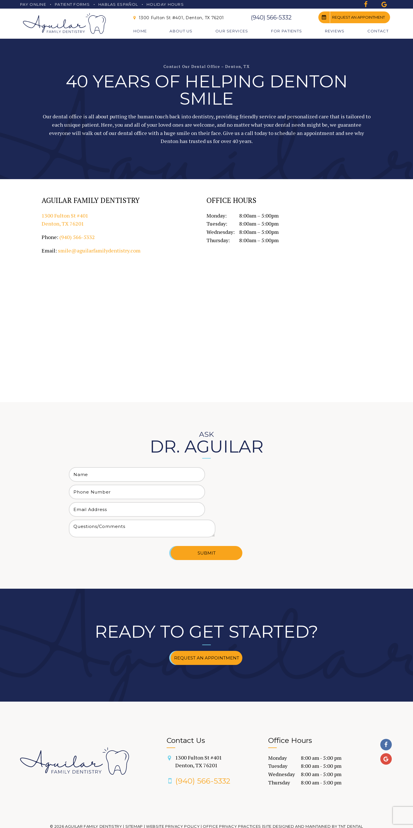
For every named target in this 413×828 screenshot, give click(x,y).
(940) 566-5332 (271, 17)
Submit (207, 535)
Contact (378, 31)
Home (140, 31)
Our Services (231, 31)
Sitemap (134, 808)
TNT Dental (350, 808)
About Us (181, 31)
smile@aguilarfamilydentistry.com (99, 253)
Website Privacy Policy (173, 808)
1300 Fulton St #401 (198, 743)
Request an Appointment (351, 17)
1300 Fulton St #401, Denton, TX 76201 (178, 17)
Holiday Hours (165, 4)
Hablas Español (118, 4)
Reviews (335, 31)
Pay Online (33, 4)
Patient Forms (72, 4)
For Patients (286, 31)
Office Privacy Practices (232, 808)
